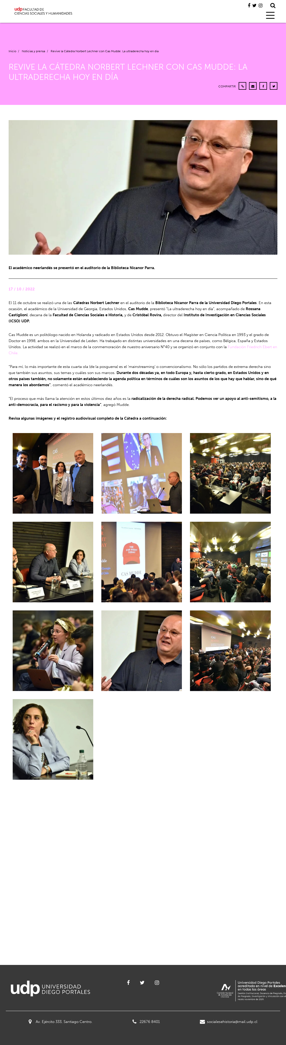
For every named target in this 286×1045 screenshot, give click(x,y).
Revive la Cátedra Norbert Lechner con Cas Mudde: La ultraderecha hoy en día (105, 51)
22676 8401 (146, 1021)
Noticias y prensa (33, 51)
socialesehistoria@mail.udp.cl (228, 1021)
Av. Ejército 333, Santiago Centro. (60, 1021)
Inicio (12, 51)
